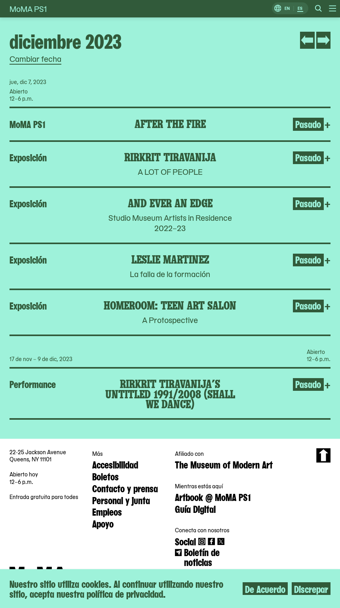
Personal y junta (121, 500)
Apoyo (103, 523)
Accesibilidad (115, 464)
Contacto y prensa (125, 488)
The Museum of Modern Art (224, 464)
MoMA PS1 (28, 9)
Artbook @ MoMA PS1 (213, 496)
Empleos (107, 511)
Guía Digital (195, 508)
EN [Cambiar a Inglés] (287, 8)
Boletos (105, 476)
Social (185, 541)
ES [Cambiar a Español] (300, 8)
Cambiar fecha (35, 59)
